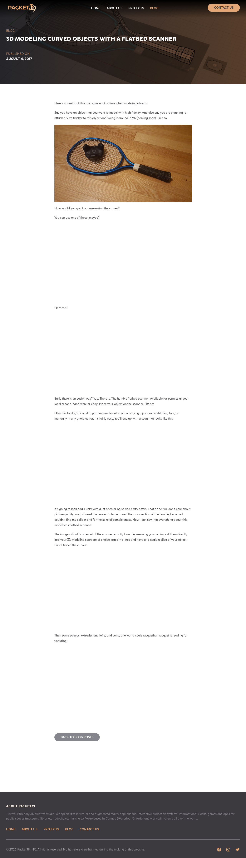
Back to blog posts (77, 737)
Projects (136, 8)
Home (96, 8)
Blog (154, 8)
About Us (114, 8)
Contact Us (224, 7)
